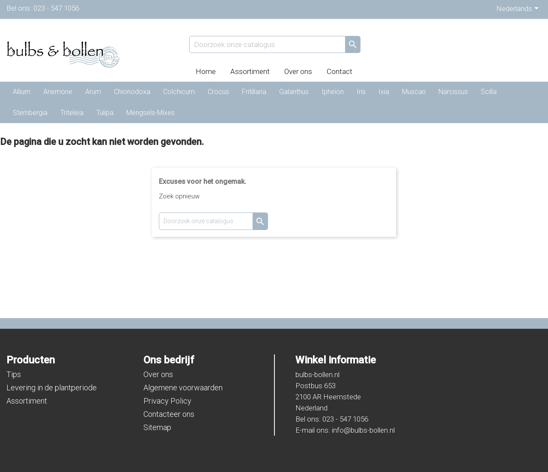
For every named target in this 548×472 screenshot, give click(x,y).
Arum (93, 92)
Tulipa (104, 113)
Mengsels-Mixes (150, 113)
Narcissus (453, 92)
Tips (13, 374)
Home (206, 71)
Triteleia (71, 113)
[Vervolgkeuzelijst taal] (519, 9)
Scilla (489, 92)
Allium (21, 92)
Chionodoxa (132, 92)
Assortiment (250, 71)
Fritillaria (254, 92)
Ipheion (333, 92)
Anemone (57, 92)
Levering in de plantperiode (51, 387)
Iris (361, 92)
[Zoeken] (274, 44)
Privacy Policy (167, 400)
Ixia (383, 92)
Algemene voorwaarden (183, 387)
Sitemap (157, 427)
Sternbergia (30, 113)
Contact (339, 71)
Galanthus (294, 92)
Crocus (218, 92)
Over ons (298, 71)
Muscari (414, 92)
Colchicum (179, 92)
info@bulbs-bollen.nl (363, 430)
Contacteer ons (168, 414)
